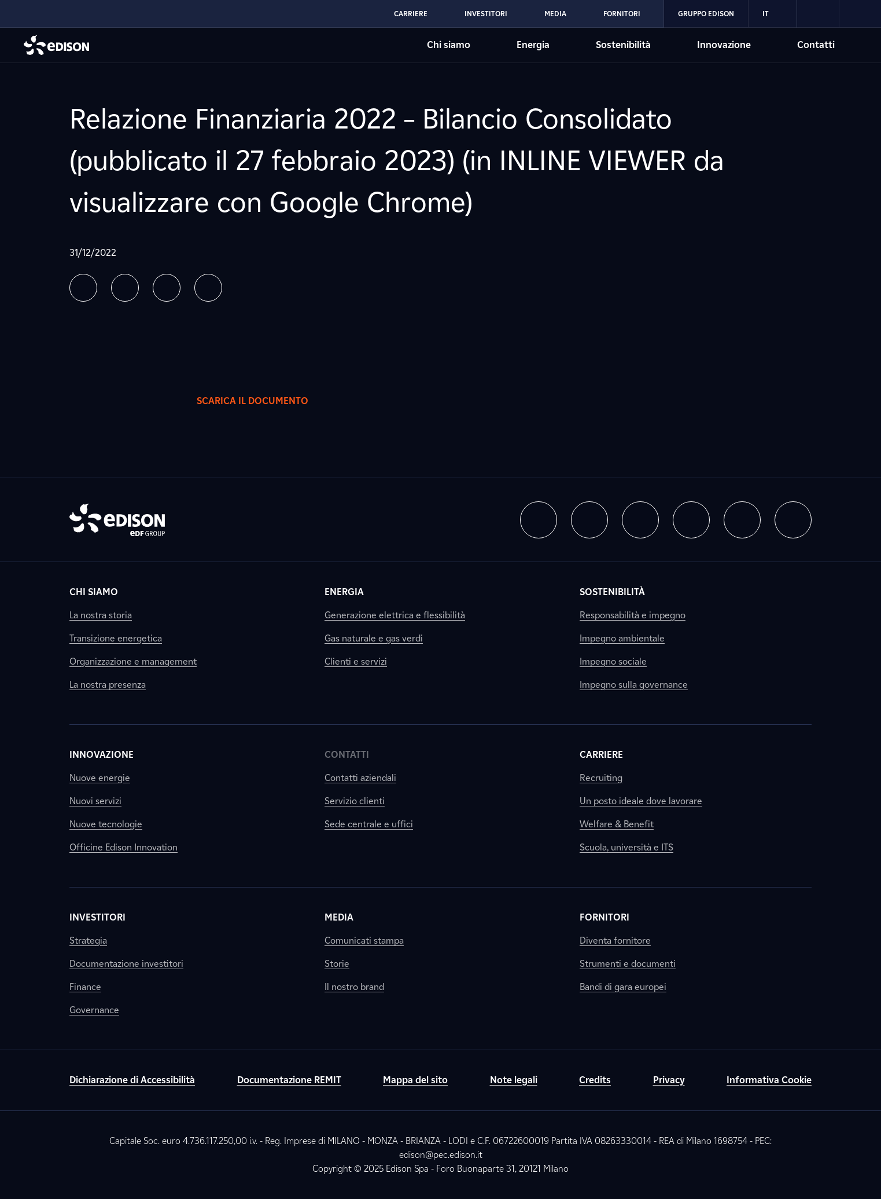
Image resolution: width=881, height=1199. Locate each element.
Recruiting (601, 777)
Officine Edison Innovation (123, 847)
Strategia (88, 940)
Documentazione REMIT (289, 1080)
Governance (94, 1009)
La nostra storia (100, 615)
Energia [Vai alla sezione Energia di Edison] (533, 44)
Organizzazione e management (133, 661)
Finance (85, 986)
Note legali (513, 1080)
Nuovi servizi (95, 800)
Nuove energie (99, 777)
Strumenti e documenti (628, 963)
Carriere (601, 754)
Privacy (669, 1080)
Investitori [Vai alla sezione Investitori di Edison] (486, 13)
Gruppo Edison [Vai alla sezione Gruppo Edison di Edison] (706, 13)
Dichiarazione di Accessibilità (132, 1080)
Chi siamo (93, 591)
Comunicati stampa (364, 940)
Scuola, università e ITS (626, 847)
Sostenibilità (612, 591)
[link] (818, 14)
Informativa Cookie (769, 1080)
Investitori (97, 917)
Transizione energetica (115, 638)
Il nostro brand (354, 986)
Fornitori (604, 917)
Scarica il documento (264, 401)
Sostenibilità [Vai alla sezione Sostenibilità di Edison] (623, 44)
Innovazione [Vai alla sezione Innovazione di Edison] (724, 44)
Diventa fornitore (615, 940)
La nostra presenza (107, 684)
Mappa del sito (415, 1080)
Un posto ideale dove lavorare (641, 800)
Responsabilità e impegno (632, 615)
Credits (595, 1080)
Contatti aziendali (360, 777)
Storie (337, 963)
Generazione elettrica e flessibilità (395, 615)
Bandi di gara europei (623, 986)
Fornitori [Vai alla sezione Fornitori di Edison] (621, 13)
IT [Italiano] (772, 14)
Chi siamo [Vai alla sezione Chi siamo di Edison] (448, 44)
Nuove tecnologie (105, 824)
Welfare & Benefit (617, 824)
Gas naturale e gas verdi (374, 638)
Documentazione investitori (126, 963)
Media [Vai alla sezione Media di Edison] (555, 13)
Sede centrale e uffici (369, 824)
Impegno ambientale (622, 638)
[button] (83, 288)
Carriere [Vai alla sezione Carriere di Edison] (410, 13)
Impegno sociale (613, 661)
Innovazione (101, 754)
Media (339, 917)
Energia (344, 591)
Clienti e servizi (356, 661)
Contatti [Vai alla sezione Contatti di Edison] (816, 44)
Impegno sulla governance (634, 684)
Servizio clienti (355, 800)
